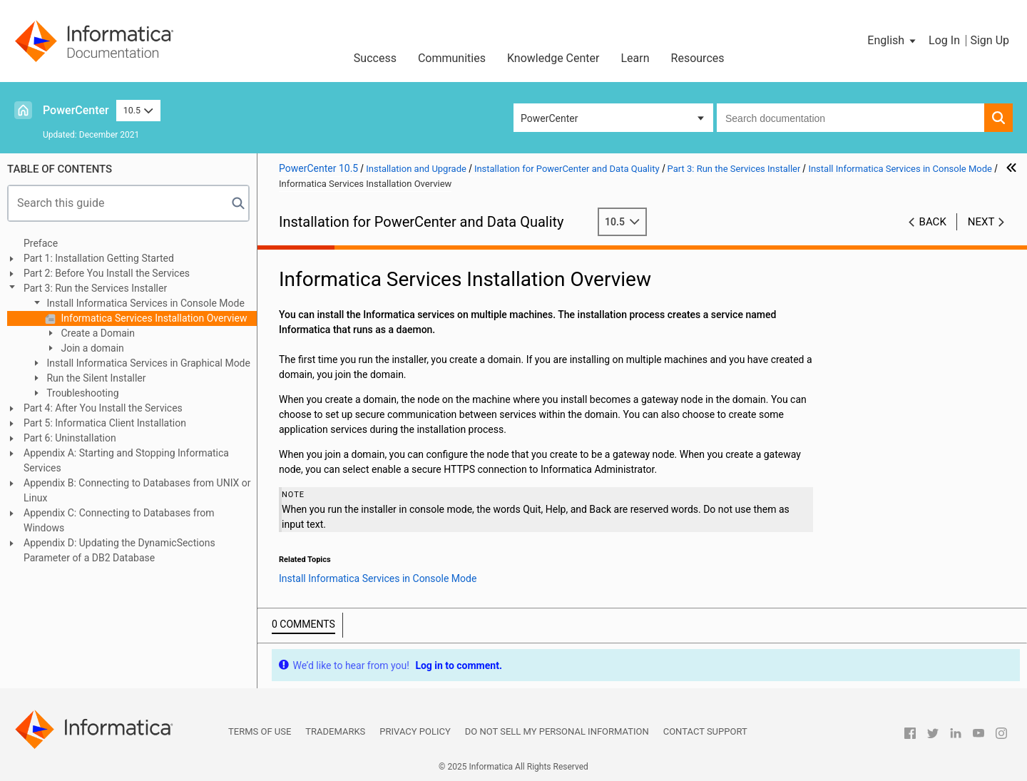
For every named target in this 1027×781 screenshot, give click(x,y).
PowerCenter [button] (549, 118)
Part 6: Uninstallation (70, 438)
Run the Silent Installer (94, 378)
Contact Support (705, 731)
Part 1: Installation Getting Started (99, 258)
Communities (452, 58)
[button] (892, 41)
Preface (41, 243)
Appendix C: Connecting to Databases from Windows (119, 520)
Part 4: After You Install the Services (103, 408)
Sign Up (989, 40)
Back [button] (932, 221)
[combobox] (850, 117)
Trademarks (335, 731)
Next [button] (981, 221)
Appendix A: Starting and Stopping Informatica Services (126, 460)
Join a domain (91, 348)
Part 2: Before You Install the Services (107, 273)
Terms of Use (259, 731)
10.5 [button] (138, 110)
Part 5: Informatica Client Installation (105, 423)
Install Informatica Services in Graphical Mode (147, 363)
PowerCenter (76, 110)
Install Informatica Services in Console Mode (144, 303)
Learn (635, 58)
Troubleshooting (81, 393)
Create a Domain (96, 333)
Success (375, 58)
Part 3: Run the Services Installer (95, 288)
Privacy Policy (414, 731)
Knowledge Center (553, 58)
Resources (698, 58)
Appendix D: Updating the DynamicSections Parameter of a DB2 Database (119, 550)
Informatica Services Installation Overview (152, 318)
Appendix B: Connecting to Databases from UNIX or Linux (137, 490)
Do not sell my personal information (557, 731)
